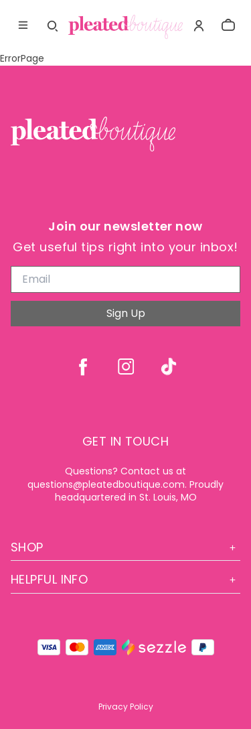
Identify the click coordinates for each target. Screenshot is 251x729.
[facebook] (83, 366)
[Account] (199, 25)
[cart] (228, 25)
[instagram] (126, 366)
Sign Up (125, 313)
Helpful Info (125, 579)
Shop (125, 547)
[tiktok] (169, 366)
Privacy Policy (125, 706)
